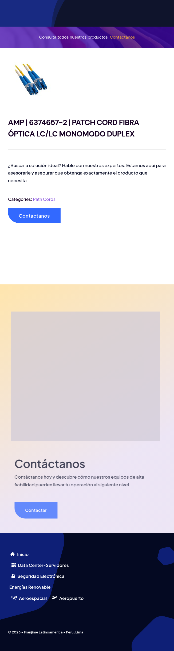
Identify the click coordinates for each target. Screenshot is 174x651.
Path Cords (44, 199)
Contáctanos (122, 37)
